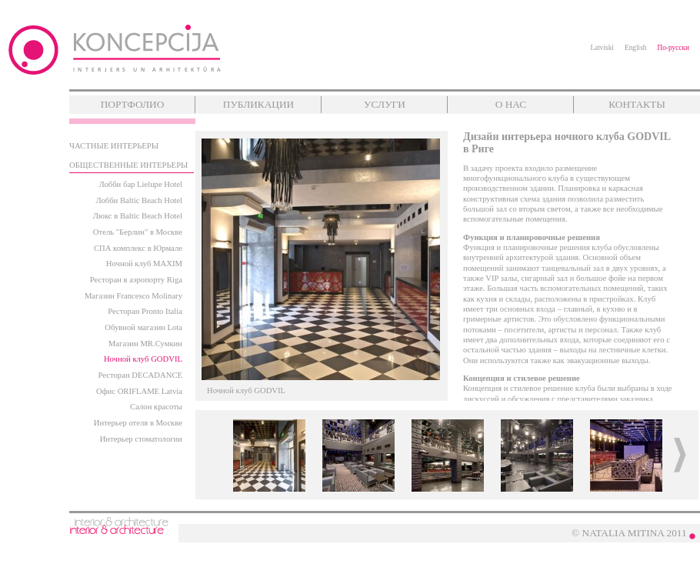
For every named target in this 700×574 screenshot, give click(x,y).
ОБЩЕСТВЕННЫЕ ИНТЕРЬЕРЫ (128, 165)
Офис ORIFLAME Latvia (139, 391)
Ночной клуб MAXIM (144, 263)
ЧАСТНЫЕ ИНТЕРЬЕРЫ (113, 146)
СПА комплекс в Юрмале (138, 248)
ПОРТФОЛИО (133, 104)
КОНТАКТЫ (636, 104)
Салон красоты (156, 406)
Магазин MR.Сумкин (145, 343)
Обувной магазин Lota (143, 327)
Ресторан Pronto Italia (145, 311)
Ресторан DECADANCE (140, 375)
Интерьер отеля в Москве (138, 423)
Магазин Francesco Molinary (133, 296)
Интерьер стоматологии (141, 439)
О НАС (510, 104)
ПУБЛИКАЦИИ (258, 104)
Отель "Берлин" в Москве (137, 232)
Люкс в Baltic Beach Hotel (137, 216)
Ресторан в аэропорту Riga (136, 279)
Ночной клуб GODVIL (143, 359)
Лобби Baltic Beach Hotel (138, 200)
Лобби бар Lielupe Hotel (140, 184)
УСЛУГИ (384, 104)
